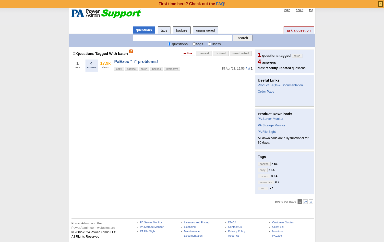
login (287, 10)
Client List (278, 227)
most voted (240, 53)
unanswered (205, 30)
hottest (221, 53)
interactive (172, 68)
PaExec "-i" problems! (136, 61)
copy (119, 68)
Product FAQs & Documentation (280, 85)
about (299, 10)
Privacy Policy (236, 231)
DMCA (232, 222)
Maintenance (192, 231)
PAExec (277, 235)
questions (144, 30)
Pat (247, 68)
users (216, 44)
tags (164, 30)
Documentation (193, 235)
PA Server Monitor (271, 119)
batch (144, 68)
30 (305, 201)
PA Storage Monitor (271, 125)
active (187, 53)
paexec (131, 68)
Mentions (278, 231)
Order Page (266, 91)
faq (311, 10)
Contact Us (235, 227)
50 (311, 201)
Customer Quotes (283, 222)
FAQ (220, 4)
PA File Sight (267, 131)
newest (204, 53)
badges (181, 30)
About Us (234, 235)
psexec (156, 68)
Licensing (190, 227)
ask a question (299, 30)
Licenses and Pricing (197, 222)
